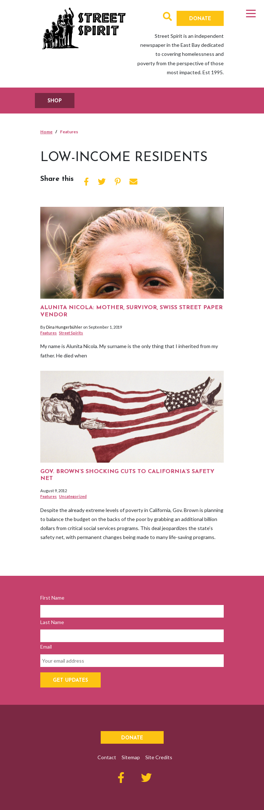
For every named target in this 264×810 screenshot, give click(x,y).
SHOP (54, 101)
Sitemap (131, 757)
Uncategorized (73, 496)
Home (46, 131)
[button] (167, 18)
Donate (200, 19)
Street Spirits (71, 332)
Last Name (52, 622)
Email (46, 647)
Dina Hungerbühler (64, 327)
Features (48, 332)
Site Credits (158, 757)
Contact (106, 757)
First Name (52, 598)
